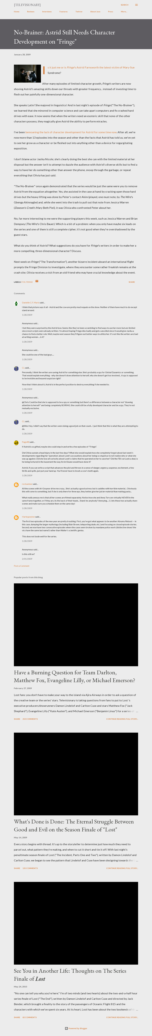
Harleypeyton (28, 516)
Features (64, 11)
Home (16, 11)
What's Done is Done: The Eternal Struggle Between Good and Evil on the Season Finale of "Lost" (74, 825)
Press (110, 11)
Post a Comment (21, 565)
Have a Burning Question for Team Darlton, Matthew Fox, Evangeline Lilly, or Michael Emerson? (74, 676)
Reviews (30, 11)
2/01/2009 (27, 558)
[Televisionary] (27, 5)
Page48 (25, 442)
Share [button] (132, 282)
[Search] (124, 4)
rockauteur (27, 484)
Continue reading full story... (122, 719)
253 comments (30, 719)
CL (23, 367)
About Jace (95, 11)
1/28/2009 (27, 314)
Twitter (78, 11)
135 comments (30, 868)
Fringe (29, 282)
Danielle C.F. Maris (30, 302)
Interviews (47, 11)
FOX (23, 282)
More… (124, 11)
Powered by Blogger (76, 1028)
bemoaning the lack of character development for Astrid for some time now (70, 132)
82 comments (30, 1017)
